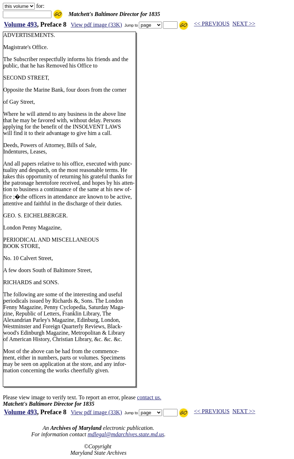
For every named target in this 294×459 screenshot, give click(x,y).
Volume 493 (20, 24)
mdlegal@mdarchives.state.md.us (126, 434)
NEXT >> (244, 24)
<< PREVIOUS (211, 24)
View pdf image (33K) (96, 25)
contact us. (149, 397)
